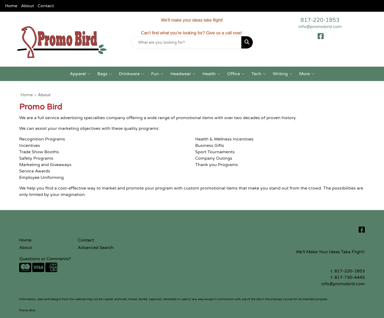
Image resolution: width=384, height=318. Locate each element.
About (27, 6)
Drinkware (131, 74)
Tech (258, 74)
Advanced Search (96, 247)
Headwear (182, 74)
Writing (282, 74)
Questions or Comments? (45, 258)
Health (211, 74)
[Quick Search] (186, 42)
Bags (104, 74)
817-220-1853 (320, 20)
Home (11, 6)
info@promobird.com (320, 26)
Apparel (80, 74)
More (306, 74)
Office (236, 74)
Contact (46, 6)
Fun (157, 74)
